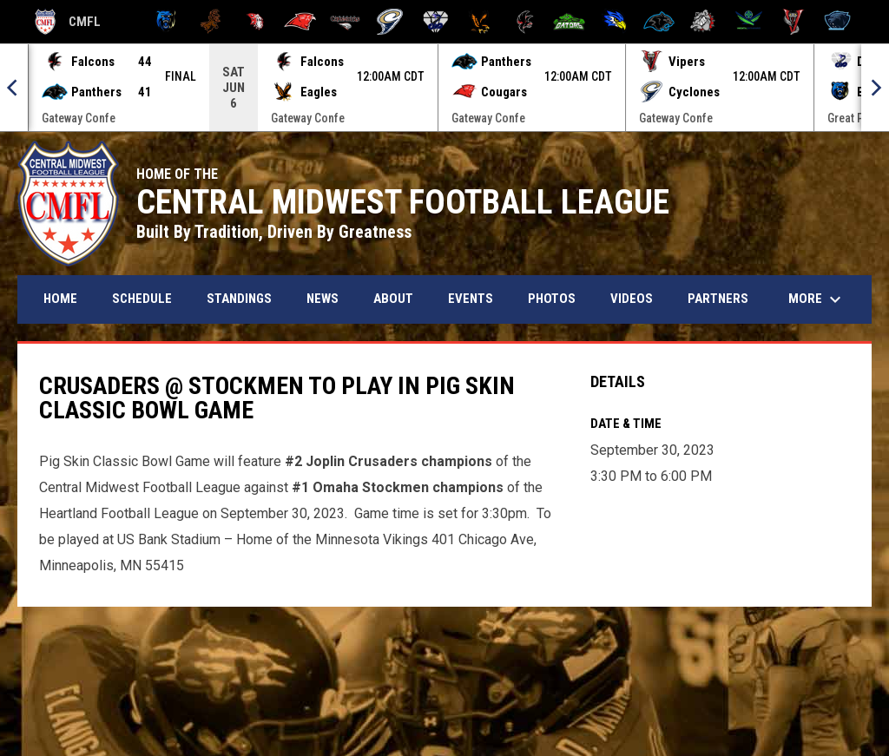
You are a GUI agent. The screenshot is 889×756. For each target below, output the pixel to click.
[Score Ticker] (444, 87)
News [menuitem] (322, 298)
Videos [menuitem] (631, 298)
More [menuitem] (817, 299)
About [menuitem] (393, 298)
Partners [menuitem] (718, 298)
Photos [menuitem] (552, 298)
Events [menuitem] (470, 298)
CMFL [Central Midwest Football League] (68, 22)
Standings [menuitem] (239, 298)
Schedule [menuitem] (142, 298)
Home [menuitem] (60, 298)
